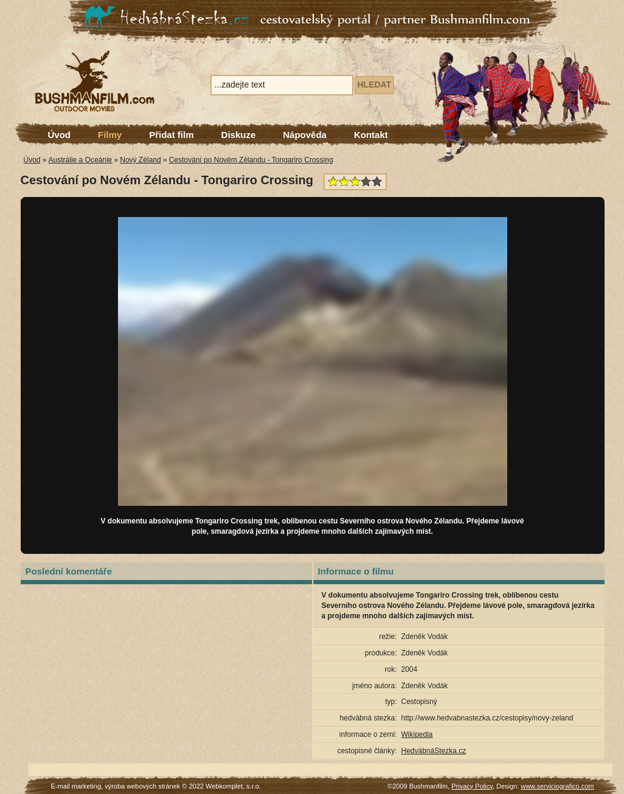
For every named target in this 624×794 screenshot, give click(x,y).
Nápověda (305, 134)
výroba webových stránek (142, 786)
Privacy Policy (472, 786)
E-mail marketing (76, 786)
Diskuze (238, 134)
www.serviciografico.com (557, 786)
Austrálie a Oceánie (81, 160)
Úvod (59, 134)
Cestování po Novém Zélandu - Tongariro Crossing (251, 160)
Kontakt (371, 134)
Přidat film (171, 134)
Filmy (110, 134)
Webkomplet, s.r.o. (233, 786)
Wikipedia (417, 734)
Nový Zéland (140, 160)
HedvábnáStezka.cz (433, 751)
